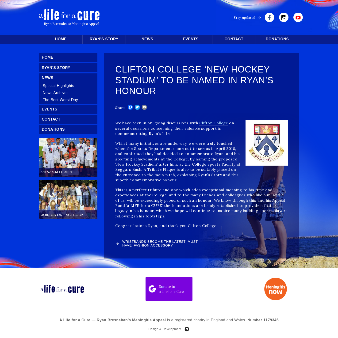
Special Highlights (58, 86)
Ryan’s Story (104, 39)
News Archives (56, 93)
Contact (234, 39)
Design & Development (164, 329)
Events (190, 39)
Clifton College (213, 123)
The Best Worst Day (60, 100)
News (147, 39)
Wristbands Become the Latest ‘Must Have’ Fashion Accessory (155, 244)
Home (61, 39)
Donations (277, 39)
